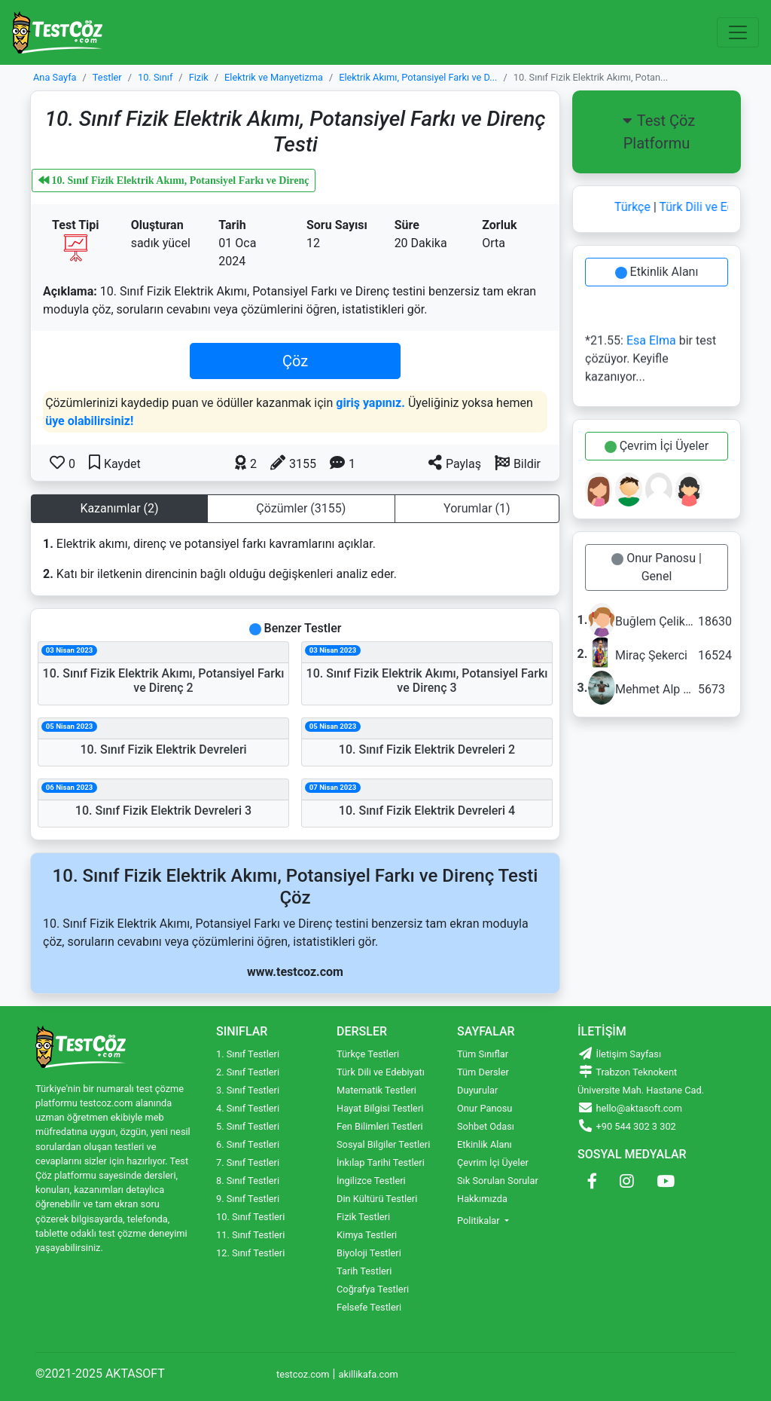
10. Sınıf (155, 77)
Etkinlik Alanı (657, 272)
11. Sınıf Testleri (250, 1234)
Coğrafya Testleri (373, 1289)
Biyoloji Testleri (369, 1253)
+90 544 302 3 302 (626, 1126)
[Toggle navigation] (738, 32)
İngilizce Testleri (371, 1180)
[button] (517, 463)
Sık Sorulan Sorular (497, 1180)
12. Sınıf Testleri (250, 1253)
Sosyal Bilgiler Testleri (383, 1144)
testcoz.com (303, 1374)
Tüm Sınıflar (482, 1054)
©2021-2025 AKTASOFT (100, 1373)
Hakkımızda (482, 1198)
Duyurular (477, 1090)
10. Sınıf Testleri (250, 1216)
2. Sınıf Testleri (247, 1072)
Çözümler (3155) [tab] (301, 508)
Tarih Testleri (364, 1271)
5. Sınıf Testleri (247, 1126)
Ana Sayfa (55, 77)
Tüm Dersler (483, 1072)
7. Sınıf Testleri (247, 1162)
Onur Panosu (484, 1108)
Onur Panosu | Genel (658, 567)
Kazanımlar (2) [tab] (119, 508)
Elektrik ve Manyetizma (273, 77)
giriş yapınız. (370, 403)
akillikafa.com (368, 1374)
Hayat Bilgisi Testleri (380, 1108)
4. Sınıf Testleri (247, 1108)
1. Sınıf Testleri (247, 1054)
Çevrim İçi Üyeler (658, 446)
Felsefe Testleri (369, 1307)
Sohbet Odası (485, 1126)
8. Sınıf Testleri (247, 1180)
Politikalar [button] (479, 1220)
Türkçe (636, 207)
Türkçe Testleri (368, 1054)
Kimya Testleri (367, 1234)
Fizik (199, 77)
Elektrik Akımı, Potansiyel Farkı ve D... (418, 77)
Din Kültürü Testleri (377, 1198)
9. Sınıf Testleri (247, 1198)
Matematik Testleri (376, 1090)
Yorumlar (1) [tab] (476, 508)
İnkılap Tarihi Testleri (381, 1162)
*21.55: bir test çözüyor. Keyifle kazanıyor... (650, 360)
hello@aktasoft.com (629, 1108)
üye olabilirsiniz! (89, 421)
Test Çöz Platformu (657, 132)
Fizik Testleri (363, 1216)
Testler (107, 77)
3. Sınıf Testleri (247, 1090)
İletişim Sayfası (619, 1054)
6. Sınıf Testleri (247, 1144)
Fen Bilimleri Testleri (380, 1126)
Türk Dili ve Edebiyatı (381, 1072)
